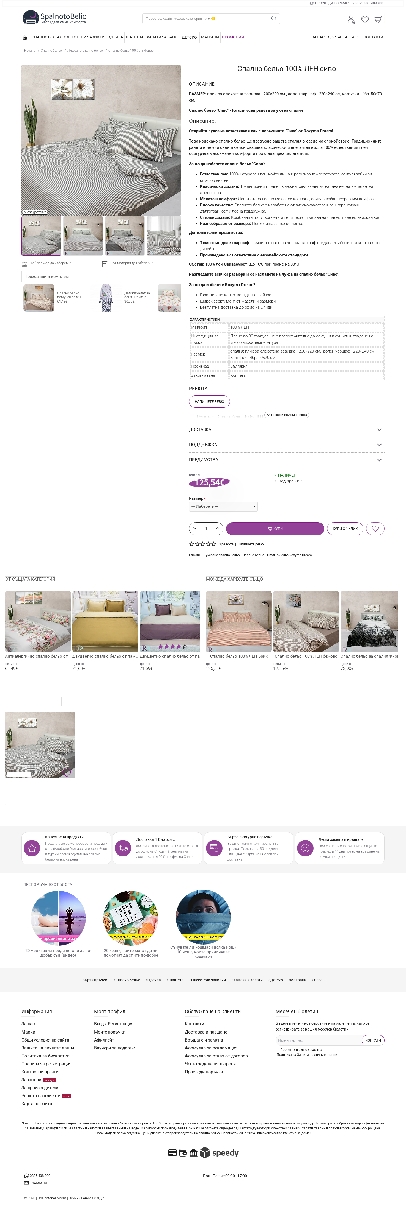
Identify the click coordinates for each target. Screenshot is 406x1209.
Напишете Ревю (209, 402)
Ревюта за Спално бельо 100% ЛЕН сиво (235, 417)
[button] (286, 415)
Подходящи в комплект (47, 276)
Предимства (203, 459)
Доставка (200, 429)
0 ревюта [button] (226, 544)
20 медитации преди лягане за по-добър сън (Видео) (58, 953)
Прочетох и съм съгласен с (307, 1052)
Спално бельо (51, 50)
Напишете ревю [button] (251, 544)
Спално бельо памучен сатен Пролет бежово (69, 295)
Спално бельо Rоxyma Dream (289, 555)
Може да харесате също (234, 579)
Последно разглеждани (33, 700)
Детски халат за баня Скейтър (137, 295)
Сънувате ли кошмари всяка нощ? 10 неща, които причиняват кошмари (203, 952)
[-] (195, 529)
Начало (29, 50)
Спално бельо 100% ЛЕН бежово (306, 656)
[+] (217, 529)
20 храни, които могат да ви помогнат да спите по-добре (130, 953)
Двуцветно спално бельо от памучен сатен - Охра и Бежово (105, 656)
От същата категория (30, 579)
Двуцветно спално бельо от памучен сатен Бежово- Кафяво (173, 656)
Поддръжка (203, 444)
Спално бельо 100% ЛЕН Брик (239, 656)
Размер (196, 498)
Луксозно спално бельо (85, 50)
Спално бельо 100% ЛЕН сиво (131, 50)
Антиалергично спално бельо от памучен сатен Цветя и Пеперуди (38, 656)
